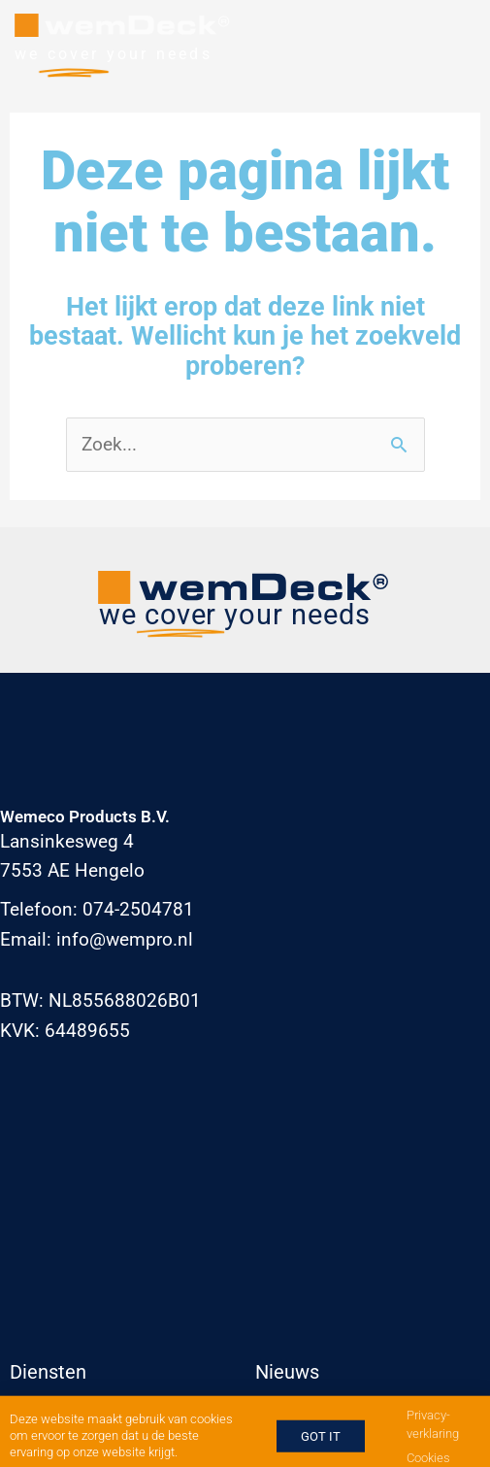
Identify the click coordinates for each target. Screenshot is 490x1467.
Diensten (48, 1372)
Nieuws (287, 1372)
